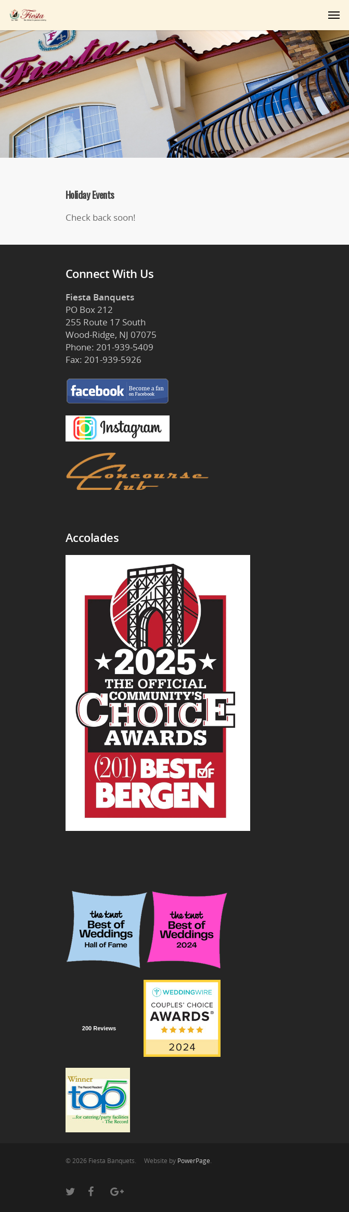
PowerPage (193, 1160)
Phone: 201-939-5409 (109, 347)
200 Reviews (99, 1028)
